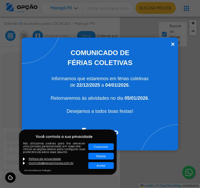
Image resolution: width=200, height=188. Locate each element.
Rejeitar (101, 156)
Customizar (101, 146)
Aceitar (101, 165)
